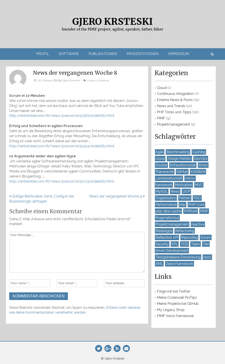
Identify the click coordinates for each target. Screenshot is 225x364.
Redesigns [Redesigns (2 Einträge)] (164, 231)
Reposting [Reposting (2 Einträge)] (189, 237)
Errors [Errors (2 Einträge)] (203, 165)
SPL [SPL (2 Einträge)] (174, 244)
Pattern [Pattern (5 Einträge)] (185, 198)
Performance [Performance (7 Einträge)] (166, 204)
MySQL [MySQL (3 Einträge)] (162, 191)
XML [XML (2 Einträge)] (159, 264)
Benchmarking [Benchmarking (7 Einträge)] (178, 152)
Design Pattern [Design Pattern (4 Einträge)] (179, 158)
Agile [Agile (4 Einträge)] (160, 152)
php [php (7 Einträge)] (182, 204)
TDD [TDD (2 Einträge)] (184, 244)
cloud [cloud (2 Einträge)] (160, 158)
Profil (42, 54)
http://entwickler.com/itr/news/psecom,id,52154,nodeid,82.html (61, 146)
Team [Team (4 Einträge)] (195, 244)
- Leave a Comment (94, 80)
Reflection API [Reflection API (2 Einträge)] (167, 237)
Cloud (162, 88)
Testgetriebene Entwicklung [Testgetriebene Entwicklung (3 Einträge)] (178, 257)
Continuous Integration (175, 94)
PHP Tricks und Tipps (174, 112)
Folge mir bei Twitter (173, 291)
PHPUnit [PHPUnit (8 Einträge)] (190, 211)
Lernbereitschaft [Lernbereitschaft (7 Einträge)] (169, 178)
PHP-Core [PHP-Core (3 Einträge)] (196, 204)
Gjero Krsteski (112, 21)
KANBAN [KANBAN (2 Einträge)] (198, 172)
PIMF (161, 118)
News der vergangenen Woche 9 (115, 196)
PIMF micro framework (175, 316)
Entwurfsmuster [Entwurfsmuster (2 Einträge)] (183, 165)
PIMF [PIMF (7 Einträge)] (204, 211)
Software (69, 54)
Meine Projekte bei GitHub (178, 304)
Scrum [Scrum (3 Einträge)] (205, 237)
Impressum (178, 54)
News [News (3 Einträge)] (175, 191)
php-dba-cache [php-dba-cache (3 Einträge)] (168, 211)
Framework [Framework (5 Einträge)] (165, 172)
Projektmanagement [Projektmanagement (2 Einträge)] (172, 224)
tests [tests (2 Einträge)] (207, 257)
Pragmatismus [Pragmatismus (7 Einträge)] (167, 218)
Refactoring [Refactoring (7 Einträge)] (184, 231)
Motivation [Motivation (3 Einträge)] (183, 185)
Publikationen (103, 54)
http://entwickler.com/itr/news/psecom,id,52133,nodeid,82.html (61, 181)
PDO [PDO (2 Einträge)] (197, 198)
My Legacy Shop (171, 310)
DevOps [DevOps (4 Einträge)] (200, 158)
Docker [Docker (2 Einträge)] (161, 165)
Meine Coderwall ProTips (177, 297)
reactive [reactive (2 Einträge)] (197, 224)
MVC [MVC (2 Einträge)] (199, 185)
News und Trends (171, 106)
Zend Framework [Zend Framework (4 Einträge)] (179, 264)
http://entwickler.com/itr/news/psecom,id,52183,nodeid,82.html (61, 116)
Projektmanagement (173, 124)
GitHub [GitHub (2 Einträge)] (182, 172)
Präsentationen (143, 54)
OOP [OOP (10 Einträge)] (186, 191)
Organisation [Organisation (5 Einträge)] (166, 198)
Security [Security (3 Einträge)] (162, 244)
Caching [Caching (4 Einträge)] (198, 152)
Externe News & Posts (175, 100)
